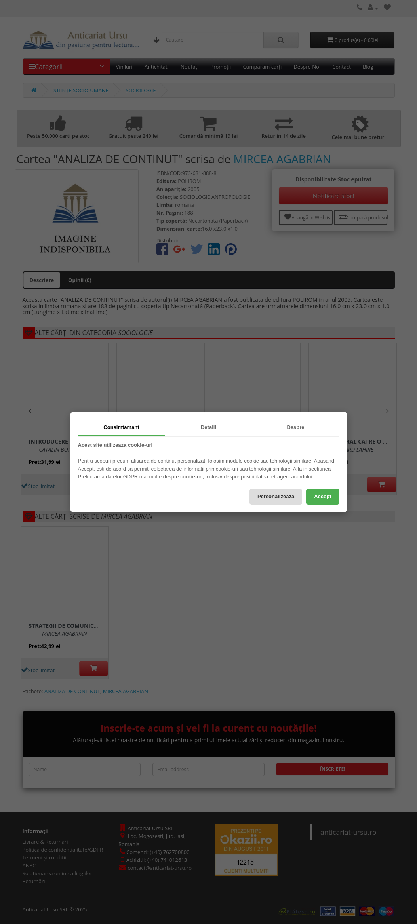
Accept (322, 496)
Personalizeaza (275, 496)
